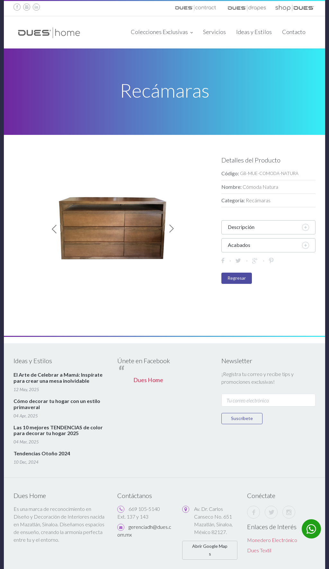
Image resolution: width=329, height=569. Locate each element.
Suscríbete (242, 418)
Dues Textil (259, 550)
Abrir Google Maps (209, 549)
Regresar (236, 278)
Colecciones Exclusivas (162, 32)
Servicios (214, 31)
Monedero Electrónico (272, 540)
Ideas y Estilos (254, 31)
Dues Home (148, 380)
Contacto (294, 31)
